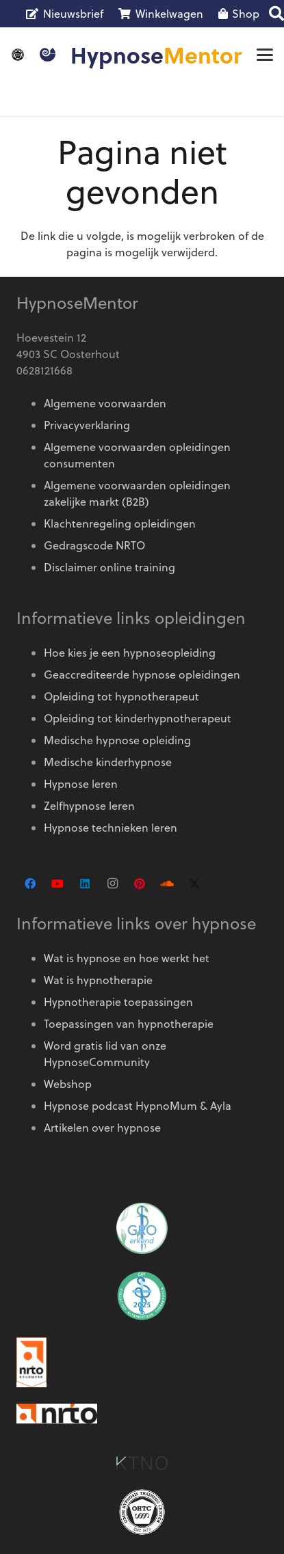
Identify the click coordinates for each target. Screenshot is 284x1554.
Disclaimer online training (109, 567)
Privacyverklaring (87, 425)
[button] (265, 54)
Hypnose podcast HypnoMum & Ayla (137, 1105)
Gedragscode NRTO (94, 545)
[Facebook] (30, 883)
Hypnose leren (81, 783)
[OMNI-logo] (18, 55)
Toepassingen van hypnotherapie (129, 1023)
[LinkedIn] (85, 883)
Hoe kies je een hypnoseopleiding (130, 652)
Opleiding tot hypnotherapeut (121, 696)
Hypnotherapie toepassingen (118, 1001)
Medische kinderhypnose (108, 761)
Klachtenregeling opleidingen (120, 523)
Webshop (68, 1083)
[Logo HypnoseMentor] (47, 55)
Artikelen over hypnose (102, 1127)
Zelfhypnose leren (89, 805)
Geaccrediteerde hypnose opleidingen (142, 674)
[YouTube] (57, 883)
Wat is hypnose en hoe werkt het (126, 958)
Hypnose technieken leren (110, 827)
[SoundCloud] (167, 883)
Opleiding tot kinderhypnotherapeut (137, 718)
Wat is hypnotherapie (98, 979)
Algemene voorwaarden (105, 403)
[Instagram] (112, 883)
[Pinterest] (139, 883)
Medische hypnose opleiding (117, 740)
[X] (194, 883)
